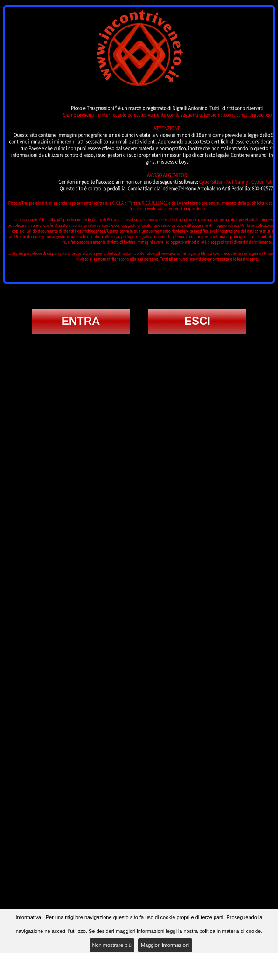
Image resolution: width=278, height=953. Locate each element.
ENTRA (81, 321)
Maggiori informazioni (165, 945)
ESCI (197, 321)
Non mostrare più (112, 945)
